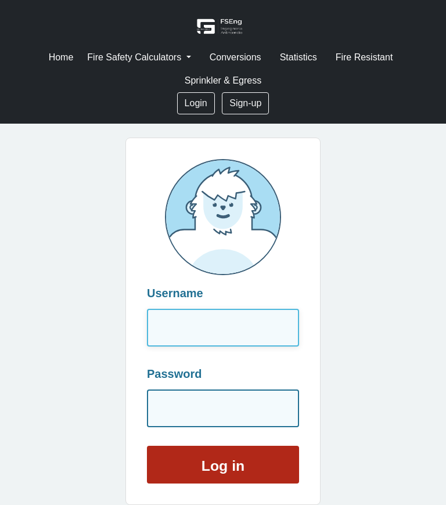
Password (174, 373)
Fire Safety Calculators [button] (135, 57)
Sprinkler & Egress (223, 80)
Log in (223, 466)
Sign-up (245, 103)
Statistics (298, 57)
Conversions (235, 57)
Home (61, 57)
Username (175, 293)
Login (196, 103)
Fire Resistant (364, 57)
